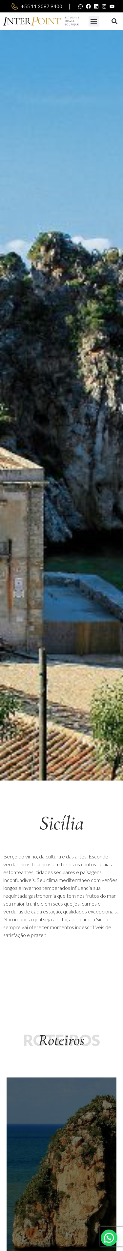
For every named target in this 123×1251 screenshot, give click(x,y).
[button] (94, 21)
